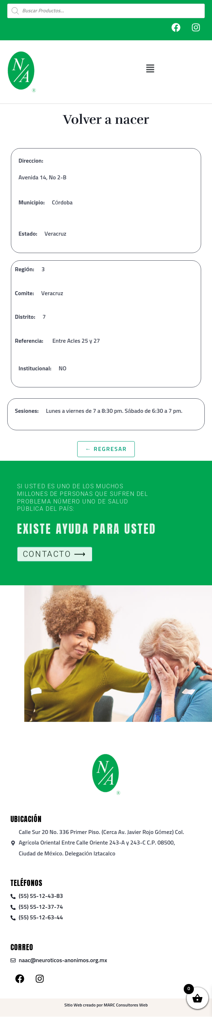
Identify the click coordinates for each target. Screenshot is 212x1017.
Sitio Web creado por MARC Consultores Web (105, 1006)
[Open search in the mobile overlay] (106, 11)
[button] (175, 68)
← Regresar (106, 449)
